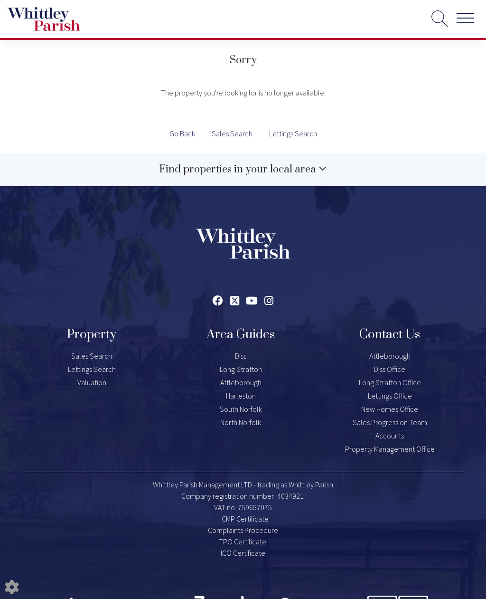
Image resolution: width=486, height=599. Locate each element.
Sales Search (232, 133)
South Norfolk (241, 409)
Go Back (182, 133)
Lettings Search (293, 133)
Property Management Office (390, 449)
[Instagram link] (269, 300)
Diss (240, 356)
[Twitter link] (235, 300)
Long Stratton (241, 369)
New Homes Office (389, 409)
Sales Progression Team (390, 422)
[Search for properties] (439, 18)
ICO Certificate (243, 553)
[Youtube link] (252, 300)
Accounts (389, 435)
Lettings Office (390, 395)
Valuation (91, 382)
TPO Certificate (242, 541)
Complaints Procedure (243, 530)
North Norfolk (240, 422)
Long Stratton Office (390, 382)
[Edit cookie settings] (12, 586)
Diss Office (389, 369)
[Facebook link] (217, 300)
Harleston (241, 395)
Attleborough (241, 382)
